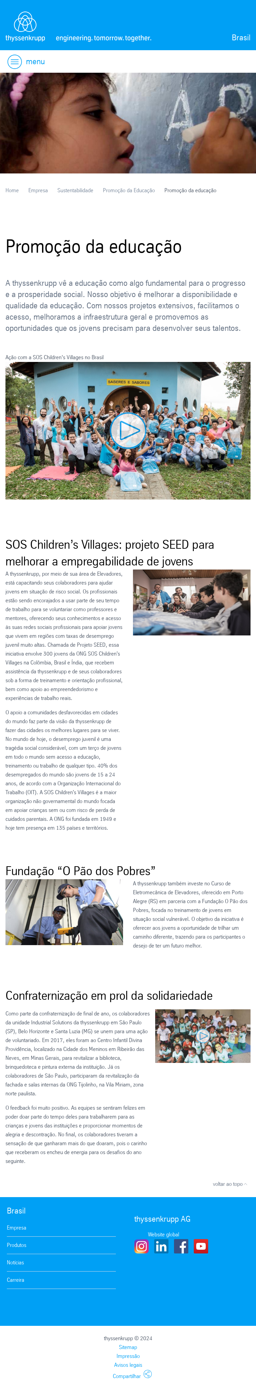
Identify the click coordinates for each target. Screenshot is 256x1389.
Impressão (128, 1356)
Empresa (38, 190)
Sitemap (128, 1347)
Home (12, 190)
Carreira (15, 1280)
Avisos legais (128, 1365)
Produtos (16, 1245)
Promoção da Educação (129, 190)
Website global (163, 1234)
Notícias (15, 1262)
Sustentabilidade (75, 190)
